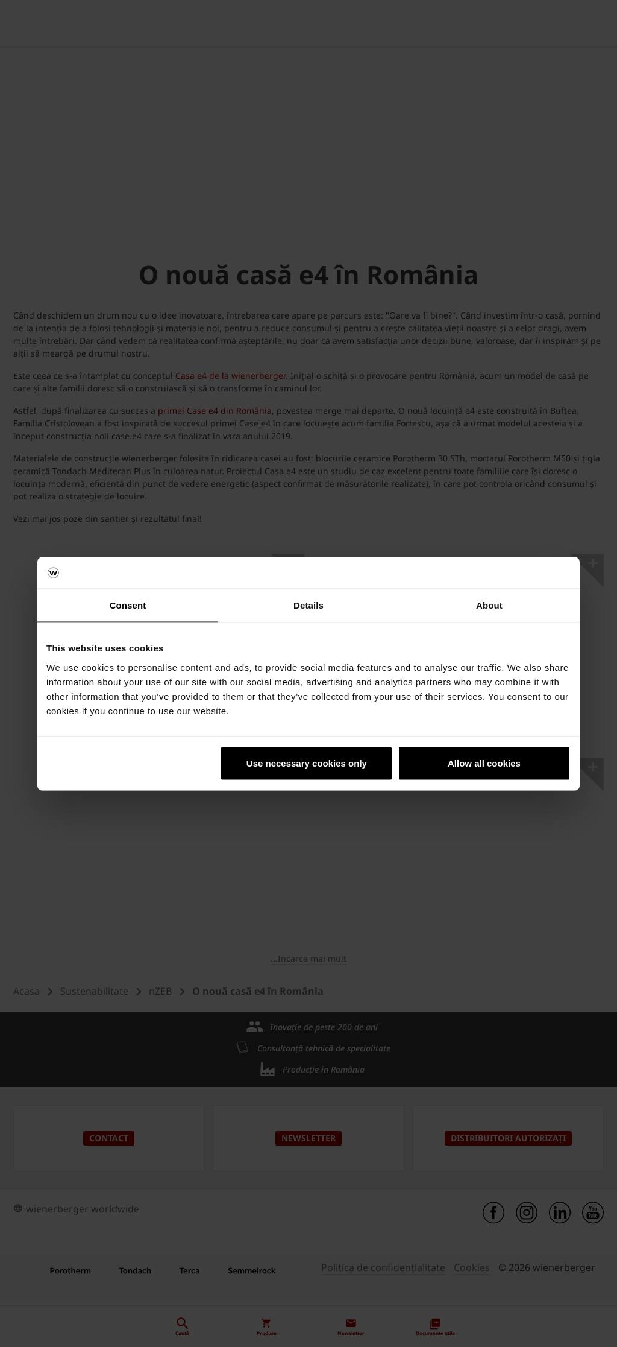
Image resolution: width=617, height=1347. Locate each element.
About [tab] (489, 605)
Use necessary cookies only (306, 763)
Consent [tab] (128, 605)
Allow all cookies (484, 763)
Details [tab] (308, 605)
